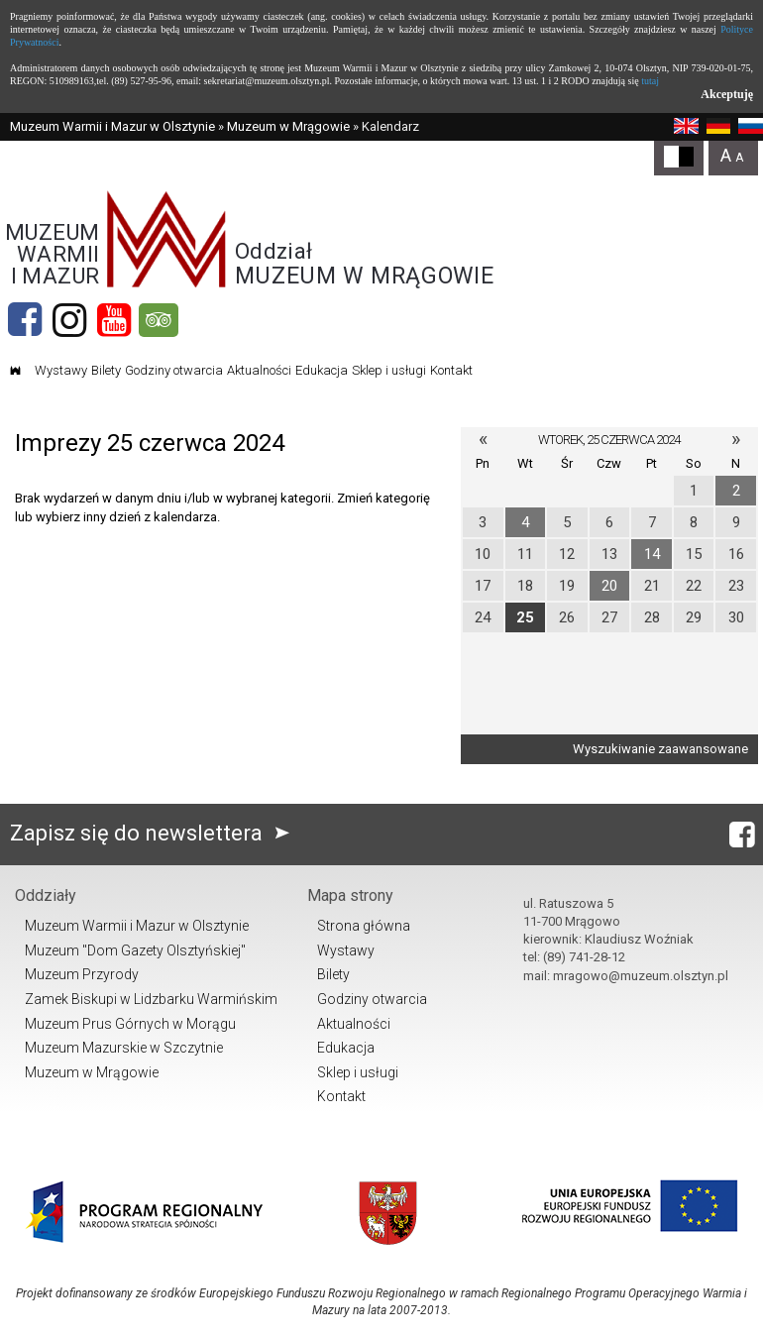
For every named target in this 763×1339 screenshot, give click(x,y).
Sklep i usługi (389, 370)
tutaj (650, 80)
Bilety (106, 370)
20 (609, 586)
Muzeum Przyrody (82, 974)
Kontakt (451, 370)
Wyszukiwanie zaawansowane (660, 748)
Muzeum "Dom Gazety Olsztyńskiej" (135, 950)
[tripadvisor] (158, 320)
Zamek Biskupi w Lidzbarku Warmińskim (151, 999)
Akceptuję (727, 94)
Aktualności (259, 370)
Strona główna (363, 926)
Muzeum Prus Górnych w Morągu (130, 1024)
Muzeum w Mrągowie (288, 126)
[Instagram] (69, 320)
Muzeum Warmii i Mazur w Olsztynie (112, 126)
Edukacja (321, 370)
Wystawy (61, 370)
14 (652, 554)
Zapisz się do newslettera (154, 833)
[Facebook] (25, 320)
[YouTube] (114, 320)
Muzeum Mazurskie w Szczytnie (124, 1048)
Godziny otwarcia (174, 370)
